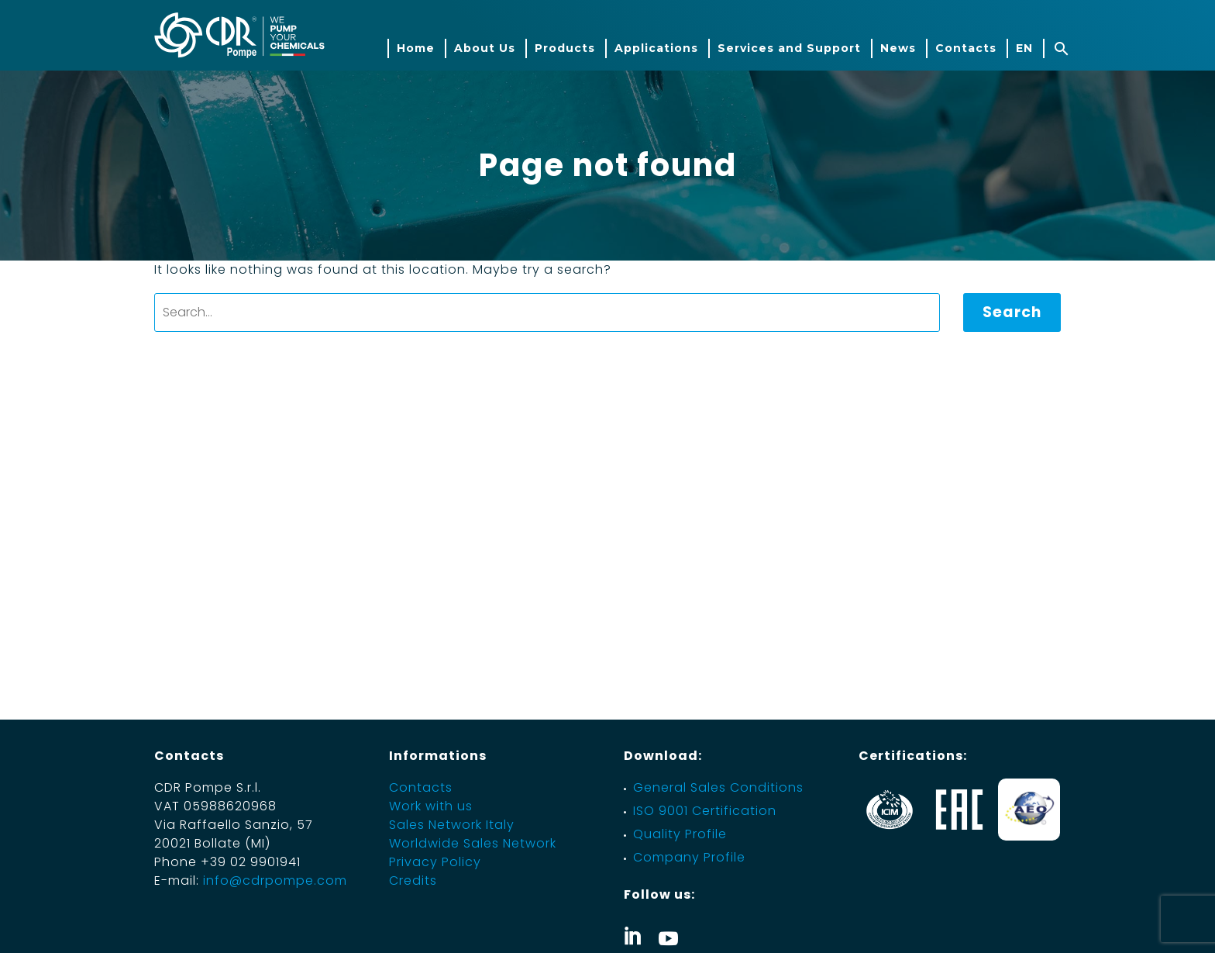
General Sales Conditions (718, 787)
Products (565, 48)
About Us (484, 48)
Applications (656, 48)
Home (416, 48)
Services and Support (789, 48)
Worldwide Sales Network (472, 843)
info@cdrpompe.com (275, 880)
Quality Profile (680, 834)
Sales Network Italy (452, 825)
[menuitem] (1024, 48)
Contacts (965, 48)
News (898, 48)
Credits (413, 880)
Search (1012, 312)
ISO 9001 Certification (704, 811)
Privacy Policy (435, 862)
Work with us (431, 806)
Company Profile (689, 857)
